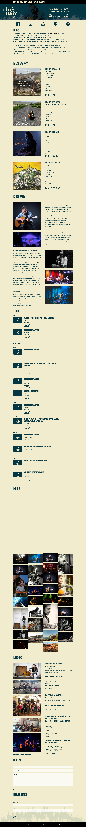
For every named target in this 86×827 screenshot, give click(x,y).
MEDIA (25, 2)
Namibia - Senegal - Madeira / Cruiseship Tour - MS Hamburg (40, 364)
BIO (18, 2)
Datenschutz (27, 824)
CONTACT (35, 2)
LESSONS (30, 2)
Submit (15, 788)
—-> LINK (62, 33)
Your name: (43, 804)
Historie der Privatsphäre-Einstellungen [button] (49, 824)
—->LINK (64, 47)
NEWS (14, 2)
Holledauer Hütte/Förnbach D (34, 472)
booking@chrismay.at (26, 754)
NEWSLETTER (42, 2)
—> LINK (62, 39)
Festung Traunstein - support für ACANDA (37, 446)
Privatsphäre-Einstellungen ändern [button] (36, 824)
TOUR (21, 2)
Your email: (43, 809)
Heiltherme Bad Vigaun (31, 330)
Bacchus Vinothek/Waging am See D (35, 460)
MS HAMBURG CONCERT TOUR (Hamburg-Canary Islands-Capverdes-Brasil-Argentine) (41, 420)
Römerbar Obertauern (31, 391)
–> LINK (62, 45)
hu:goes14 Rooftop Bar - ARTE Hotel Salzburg (39, 318)
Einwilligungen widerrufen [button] (62, 824)
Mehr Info (27, 325)
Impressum (22, 824)
